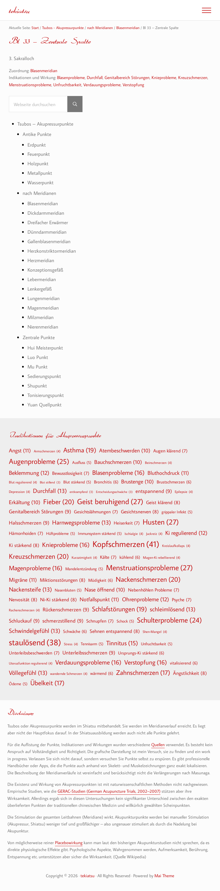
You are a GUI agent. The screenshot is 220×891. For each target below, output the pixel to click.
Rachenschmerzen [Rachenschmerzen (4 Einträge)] (24, 610)
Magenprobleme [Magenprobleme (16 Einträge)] (35, 568)
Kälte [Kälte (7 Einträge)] (108, 557)
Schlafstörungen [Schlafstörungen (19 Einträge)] (119, 609)
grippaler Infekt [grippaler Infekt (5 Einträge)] (177, 512)
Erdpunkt (37, 144)
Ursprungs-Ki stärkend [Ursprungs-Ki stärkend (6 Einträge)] (141, 652)
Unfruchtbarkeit (67, 84)
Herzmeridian (41, 260)
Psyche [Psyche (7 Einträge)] (182, 599)
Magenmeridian (43, 307)
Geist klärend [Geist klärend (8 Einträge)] (163, 502)
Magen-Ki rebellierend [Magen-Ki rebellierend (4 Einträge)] (161, 557)
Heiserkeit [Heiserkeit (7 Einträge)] (127, 523)
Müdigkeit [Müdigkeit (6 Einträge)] (100, 580)
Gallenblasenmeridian (49, 241)
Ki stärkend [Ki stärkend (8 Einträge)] (24, 545)
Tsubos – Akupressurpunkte (45, 123)
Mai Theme (164, 875)
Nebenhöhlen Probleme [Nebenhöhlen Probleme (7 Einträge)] (153, 590)
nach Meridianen (39, 193)
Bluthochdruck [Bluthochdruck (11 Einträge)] (168, 472)
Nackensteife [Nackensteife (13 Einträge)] (30, 589)
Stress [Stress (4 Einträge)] (71, 644)
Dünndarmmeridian (47, 231)
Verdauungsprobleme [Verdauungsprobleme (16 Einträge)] (88, 662)
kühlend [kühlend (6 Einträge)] (129, 557)
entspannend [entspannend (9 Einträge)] (153, 491)
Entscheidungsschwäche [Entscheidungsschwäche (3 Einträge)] (114, 491)
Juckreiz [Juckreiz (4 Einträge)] (154, 533)
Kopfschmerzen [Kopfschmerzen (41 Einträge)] (126, 544)
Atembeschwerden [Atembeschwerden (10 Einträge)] (124, 450)
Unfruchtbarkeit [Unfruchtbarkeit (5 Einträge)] (156, 644)
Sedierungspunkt (44, 376)
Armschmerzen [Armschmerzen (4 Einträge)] (47, 451)
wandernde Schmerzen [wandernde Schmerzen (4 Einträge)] (68, 673)
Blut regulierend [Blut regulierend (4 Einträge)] (23, 482)
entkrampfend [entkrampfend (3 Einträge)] (81, 491)
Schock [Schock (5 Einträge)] (125, 621)
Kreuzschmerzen (192, 77)
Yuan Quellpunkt (45, 404)
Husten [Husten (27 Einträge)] (161, 522)
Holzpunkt (38, 163)
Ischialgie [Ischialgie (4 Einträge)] (134, 533)
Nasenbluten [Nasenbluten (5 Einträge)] (68, 590)
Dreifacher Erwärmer (48, 222)
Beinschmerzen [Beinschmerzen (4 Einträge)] (158, 462)
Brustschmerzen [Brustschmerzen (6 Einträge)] (174, 481)
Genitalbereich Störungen (127, 77)
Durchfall (95, 77)
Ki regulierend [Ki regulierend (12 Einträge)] (186, 532)
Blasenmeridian (43, 70)
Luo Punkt (38, 357)
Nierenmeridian (43, 326)
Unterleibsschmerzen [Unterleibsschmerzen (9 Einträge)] (88, 653)
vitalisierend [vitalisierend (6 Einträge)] (184, 662)
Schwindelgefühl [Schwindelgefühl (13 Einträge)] (34, 630)
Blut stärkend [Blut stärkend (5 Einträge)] (77, 482)
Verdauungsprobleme (102, 84)
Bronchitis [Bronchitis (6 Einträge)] (106, 481)
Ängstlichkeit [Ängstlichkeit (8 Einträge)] (190, 673)
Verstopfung (133, 84)
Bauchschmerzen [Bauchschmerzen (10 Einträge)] (118, 462)
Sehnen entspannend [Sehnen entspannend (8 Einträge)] (115, 631)
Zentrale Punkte (39, 337)
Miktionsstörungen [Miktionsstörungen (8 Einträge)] (62, 580)
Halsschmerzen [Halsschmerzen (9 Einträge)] (29, 523)
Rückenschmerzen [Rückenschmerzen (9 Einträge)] (66, 610)
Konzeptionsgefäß (45, 269)
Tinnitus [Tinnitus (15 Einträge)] (122, 643)
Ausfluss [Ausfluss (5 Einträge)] (81, 462)
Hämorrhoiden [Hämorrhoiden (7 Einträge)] (26, 533)
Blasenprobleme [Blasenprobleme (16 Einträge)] (118, 472)
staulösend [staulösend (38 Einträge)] (35, 642)
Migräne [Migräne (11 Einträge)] (23, 579)
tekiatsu (19, 10)
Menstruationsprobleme (30, 84)
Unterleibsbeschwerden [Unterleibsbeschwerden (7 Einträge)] (34, 652)
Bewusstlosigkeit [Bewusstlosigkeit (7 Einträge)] (70, 473)
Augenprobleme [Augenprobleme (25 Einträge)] (39, 461)
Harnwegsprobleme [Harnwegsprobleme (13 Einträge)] (81, 522)
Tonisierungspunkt (46, 395)
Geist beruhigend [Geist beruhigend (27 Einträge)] (110, 502)
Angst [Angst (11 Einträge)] (20, 450)
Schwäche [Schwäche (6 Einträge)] (75, 631)
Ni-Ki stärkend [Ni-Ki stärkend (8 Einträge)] (58, 599)
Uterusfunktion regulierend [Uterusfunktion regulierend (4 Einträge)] (30, 663)
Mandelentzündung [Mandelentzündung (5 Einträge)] (84, 569)
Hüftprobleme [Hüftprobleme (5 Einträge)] (60, 533)
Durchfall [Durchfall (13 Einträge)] (50, 491)
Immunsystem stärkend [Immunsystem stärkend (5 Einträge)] (100, 533)
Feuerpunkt (39, 154)
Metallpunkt (40, 173)
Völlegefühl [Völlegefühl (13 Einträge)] (28, 672)
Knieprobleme (164, 77)
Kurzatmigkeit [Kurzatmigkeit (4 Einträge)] (84, 557)
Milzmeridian (41, 317)
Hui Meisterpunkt (45, 347)
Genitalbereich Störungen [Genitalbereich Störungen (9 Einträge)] (40, 512)
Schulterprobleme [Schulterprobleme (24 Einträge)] (169, 620)
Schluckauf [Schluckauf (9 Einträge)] (24, 621)
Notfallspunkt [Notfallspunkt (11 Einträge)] (99, 599)
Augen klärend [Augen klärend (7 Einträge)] (170, 450)
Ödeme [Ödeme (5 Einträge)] (18, 684)
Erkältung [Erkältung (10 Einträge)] (24, 502)
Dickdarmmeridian (46, 213)
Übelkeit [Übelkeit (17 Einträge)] (47, 683)
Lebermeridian (42, 279)
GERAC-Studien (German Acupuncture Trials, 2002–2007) (109, 791)
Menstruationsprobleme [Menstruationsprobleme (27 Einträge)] (149, 568)
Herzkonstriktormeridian (52, 250)
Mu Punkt (38, 366)
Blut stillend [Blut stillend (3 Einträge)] (50, 482)
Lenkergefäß (40, 288)
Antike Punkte (37, 134)
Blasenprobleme (71, 77)
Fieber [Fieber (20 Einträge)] (58, 501)
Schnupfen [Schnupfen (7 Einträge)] (100, 621)
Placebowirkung (68, 842)
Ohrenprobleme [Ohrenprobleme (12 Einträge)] (145, 599)
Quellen (158, 744)
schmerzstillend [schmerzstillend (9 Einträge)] (62, 621)
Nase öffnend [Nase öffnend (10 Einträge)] (105, 589)
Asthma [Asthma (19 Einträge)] (79, 450)
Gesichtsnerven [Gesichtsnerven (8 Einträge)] (140, 511)
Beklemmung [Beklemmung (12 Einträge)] (29, 472)
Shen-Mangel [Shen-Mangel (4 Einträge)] (155, 631)
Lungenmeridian (44, 298)
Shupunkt (37, 385)
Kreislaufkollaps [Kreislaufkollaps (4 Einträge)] (176, 545)
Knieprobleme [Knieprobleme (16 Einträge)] (66, 544)
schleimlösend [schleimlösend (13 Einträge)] (172, 609)
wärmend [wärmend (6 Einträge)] (101, 673)
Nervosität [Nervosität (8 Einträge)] (23, 599)
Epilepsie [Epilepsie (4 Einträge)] (184, 491)
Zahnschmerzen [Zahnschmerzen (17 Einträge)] (143, 672)
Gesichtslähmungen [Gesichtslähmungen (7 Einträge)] (96, 511)
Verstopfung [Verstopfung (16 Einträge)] (145, 662)
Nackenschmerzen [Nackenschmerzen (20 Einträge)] (148, 579)
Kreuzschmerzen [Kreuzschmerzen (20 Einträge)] (39, 556)
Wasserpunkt (41, 182)
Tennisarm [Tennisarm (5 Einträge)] (92, 644)
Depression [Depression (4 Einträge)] (19, 491)
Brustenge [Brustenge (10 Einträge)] (137, 481)
